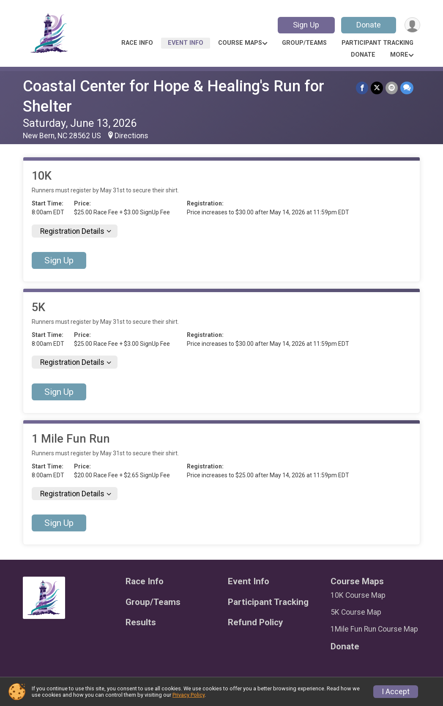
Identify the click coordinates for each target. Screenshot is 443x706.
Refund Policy (255, 622)
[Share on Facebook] (362, 88)
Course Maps (240, 43)
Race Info (137, 43)
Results (141, 622)
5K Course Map (356, 612)
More (399, 54)
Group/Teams (304, 43)
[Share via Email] (392, 88)
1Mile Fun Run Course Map (374, 629)
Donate (368, 24)
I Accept (396, 691)
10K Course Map (358, 595)
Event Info (185, 43)
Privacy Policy (188, 695)
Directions (131, 135)
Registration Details (72, 231)
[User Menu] (412, 25)
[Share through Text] (406, 88)
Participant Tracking (377, 43)
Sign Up (306, 24)
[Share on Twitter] (377, 88)
